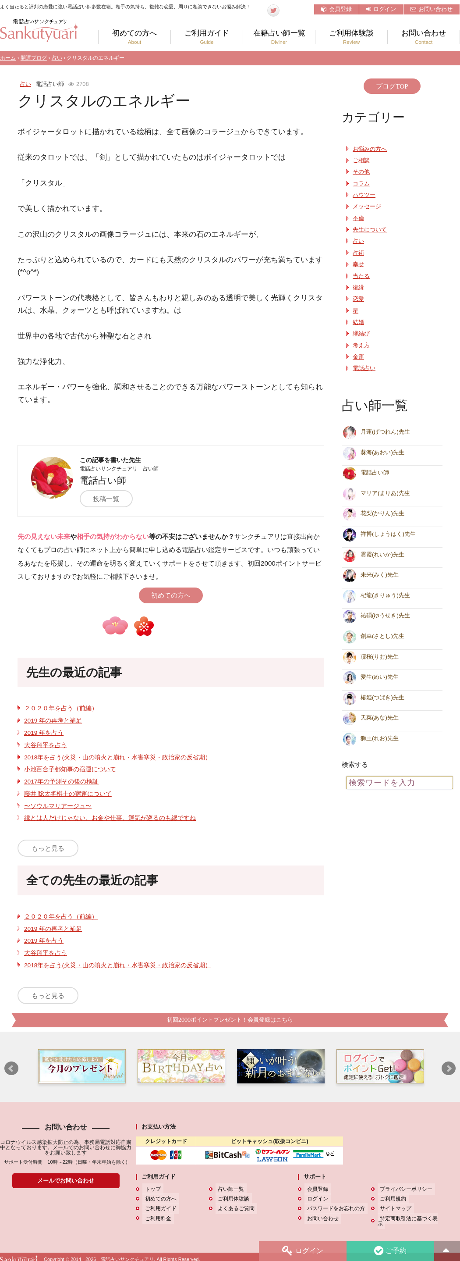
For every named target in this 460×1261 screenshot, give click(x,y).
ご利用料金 (155, 1218)
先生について (370, 230)
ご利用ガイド (207, 37)
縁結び (361, 334)
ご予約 (389, 1251)
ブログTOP (392, 86)
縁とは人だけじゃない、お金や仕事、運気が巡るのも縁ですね (110, 818)
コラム (361, 184)
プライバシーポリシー (404, 1189)
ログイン (381, 9)
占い (57, 58)
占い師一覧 (229, 1189)
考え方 (361, 345)
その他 (361, 172)
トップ (150, 1189)
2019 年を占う (44, 733)
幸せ (358, 264)
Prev (11, 1069)
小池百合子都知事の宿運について (70, 769)
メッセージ (367, 206)
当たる (361, 276)
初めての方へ (134, 37)
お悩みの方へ (370, 149)
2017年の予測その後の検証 (61, 781)
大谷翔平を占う (45, 745)
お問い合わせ (431, 9)
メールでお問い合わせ (65, 1181)
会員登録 (336, 9)
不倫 (358, 218)
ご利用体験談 (351, 37)
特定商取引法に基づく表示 (409, 1218)
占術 (358, 253)
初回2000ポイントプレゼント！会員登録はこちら (230, 1020)
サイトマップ (393, 1209)
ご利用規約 (391, 1199)
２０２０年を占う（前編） (61, 708)
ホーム (8, 58)
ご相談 (361, 160)
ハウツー (364, 195)
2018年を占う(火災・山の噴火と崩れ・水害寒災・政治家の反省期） (117, 757)
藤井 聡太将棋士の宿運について (68, 794)
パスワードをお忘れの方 (333, 1209)
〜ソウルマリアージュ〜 (58, 806)
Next (449, 1069)
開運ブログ (34, 58)
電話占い (364, 368)
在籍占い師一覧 (279, 37)
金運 (358, 357)
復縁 (358, 288)
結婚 (358, 322)
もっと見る (48, 848)
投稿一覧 (111, 498)
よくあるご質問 (234, 1209)
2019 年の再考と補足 (53, 720)
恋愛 (358, 299)
